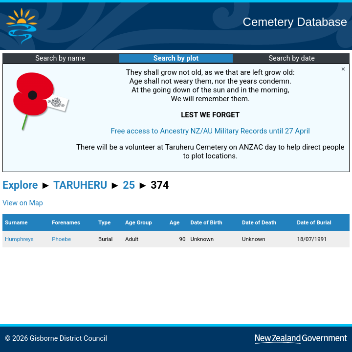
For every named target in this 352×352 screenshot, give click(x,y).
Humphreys (19, 239)
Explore (20, 185)
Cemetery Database (295, 21)
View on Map (22, 203)
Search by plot (176, 58)
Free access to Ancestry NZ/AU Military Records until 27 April (210, 131)
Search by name (60, 58)
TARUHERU (80, 185)
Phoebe (61, 239)
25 (129, 185)
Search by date (291, 58)
